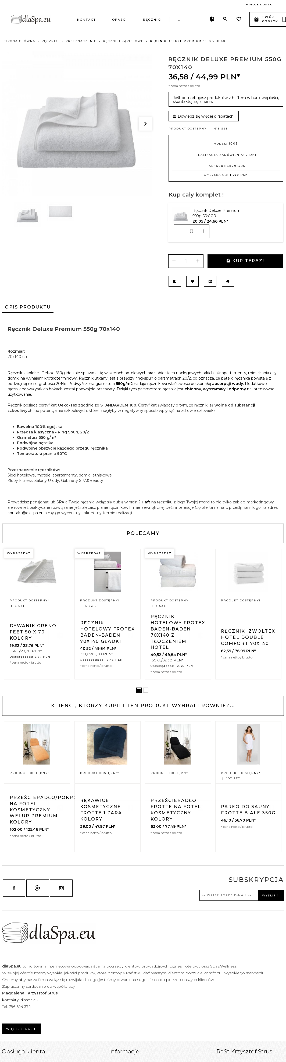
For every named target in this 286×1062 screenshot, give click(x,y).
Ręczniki (152, 20)
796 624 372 (20, 1006)
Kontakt (86, 20)
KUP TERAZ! (245, 260)
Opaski (119, 20)
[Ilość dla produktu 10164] (191, 231)
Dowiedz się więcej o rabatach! (203, 116)
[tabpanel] (143, 418)
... (180, 20)
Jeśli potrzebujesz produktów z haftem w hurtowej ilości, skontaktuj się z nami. (226, 99)
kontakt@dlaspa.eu (26, 512)
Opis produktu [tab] (28, 307)
